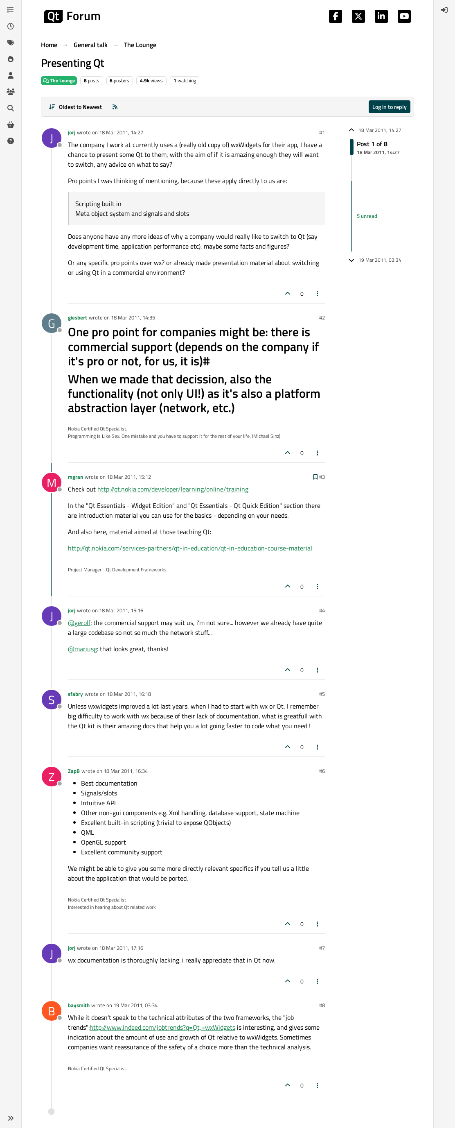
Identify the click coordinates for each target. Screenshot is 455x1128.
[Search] (10, 108)
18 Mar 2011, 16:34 (126, 771)
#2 (322, 317)
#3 (322, 477)
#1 (322, 132)
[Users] (10, 75)
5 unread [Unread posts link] (367, 216)
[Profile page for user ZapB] (51, 776)
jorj (71, 132)
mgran (75, 477)
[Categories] (10, 9)
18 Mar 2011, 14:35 (133, 317)
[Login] (444, 9)
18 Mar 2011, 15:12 (129, 477)
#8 (322, 1005)
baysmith (79, 1005)
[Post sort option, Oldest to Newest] (75, 106)
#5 (322, 694)
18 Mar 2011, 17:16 (121, 948)
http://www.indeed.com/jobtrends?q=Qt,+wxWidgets (162, 1027)
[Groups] (10, 91)
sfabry (75, 694)
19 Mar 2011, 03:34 (135, 1005)
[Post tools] (318, 293)
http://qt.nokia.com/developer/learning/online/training (172, 489)
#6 (322, 771)
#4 (322, 610)
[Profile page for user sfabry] (51, 699)
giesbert (77, 317)
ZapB (74, 771)
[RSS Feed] (115, 106)
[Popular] (10, 59)
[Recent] (10, 26)
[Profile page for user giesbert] (51, 323)
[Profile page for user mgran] (51, 482)
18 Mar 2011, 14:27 (121, 132)
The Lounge (59, 80)
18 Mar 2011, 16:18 (129, 694)
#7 (322, 948)
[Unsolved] (10, 140)
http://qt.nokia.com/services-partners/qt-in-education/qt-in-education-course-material (190, 548)
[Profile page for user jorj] (51, 138)
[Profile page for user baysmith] (51, 1011)
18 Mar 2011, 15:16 (121, 610)
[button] (10, 1118)
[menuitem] (444, 9)
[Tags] (10, 42)
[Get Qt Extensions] (10, 124)
